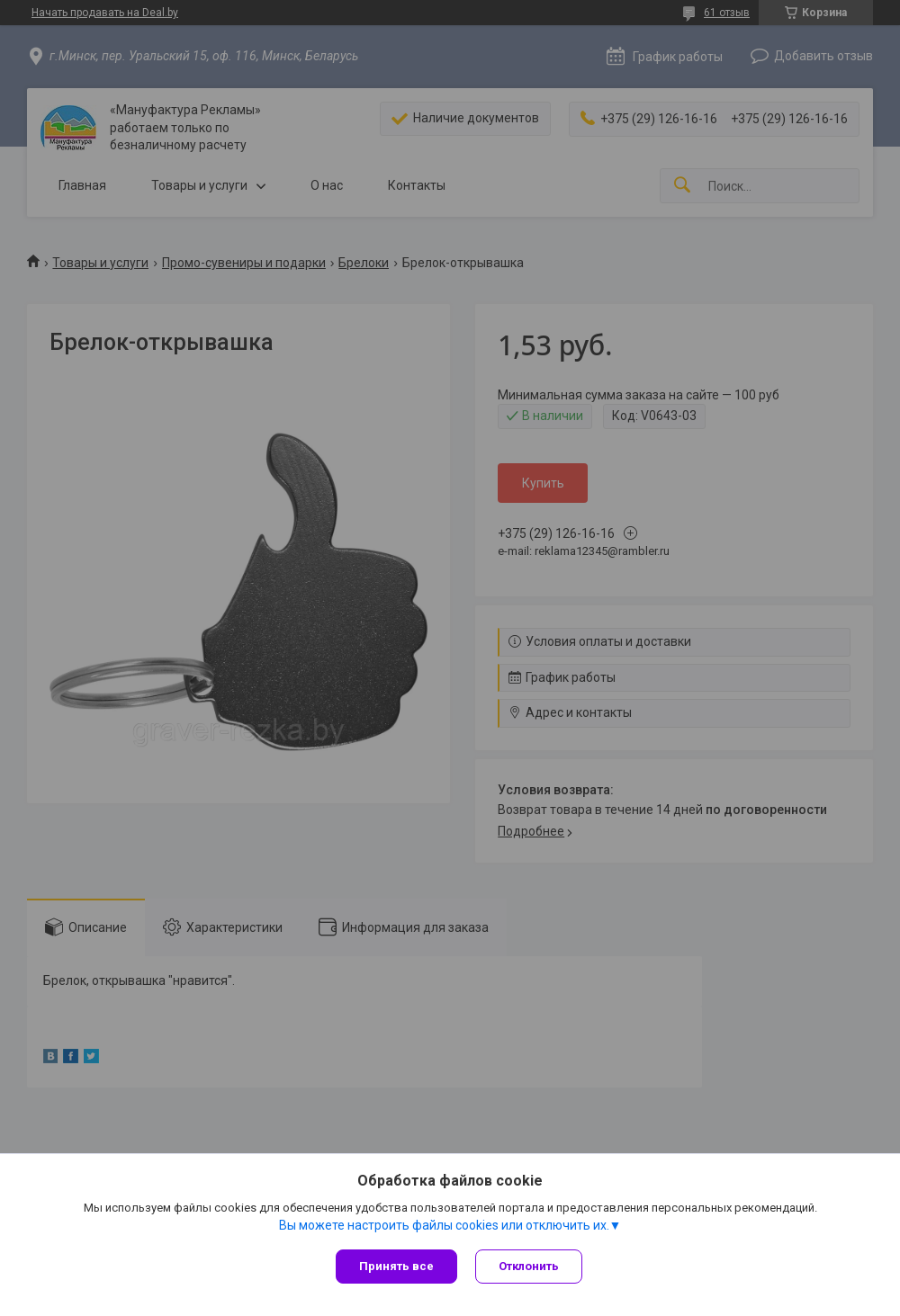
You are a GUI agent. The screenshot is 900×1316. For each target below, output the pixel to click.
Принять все (396, 1266)
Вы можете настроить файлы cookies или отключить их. (444, 1225)
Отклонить (529, 1266)
